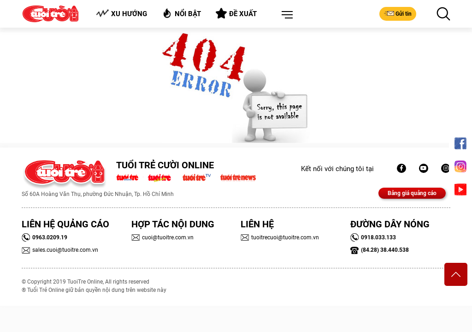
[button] (285, 15)
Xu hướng (121, 13)
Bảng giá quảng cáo (412, 193)
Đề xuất (236, 13)
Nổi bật (181, 13)
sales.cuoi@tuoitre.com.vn (60, 250)
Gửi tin (398, 13)
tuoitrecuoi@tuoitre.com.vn (280, 237)
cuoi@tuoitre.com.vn (162, 237)
